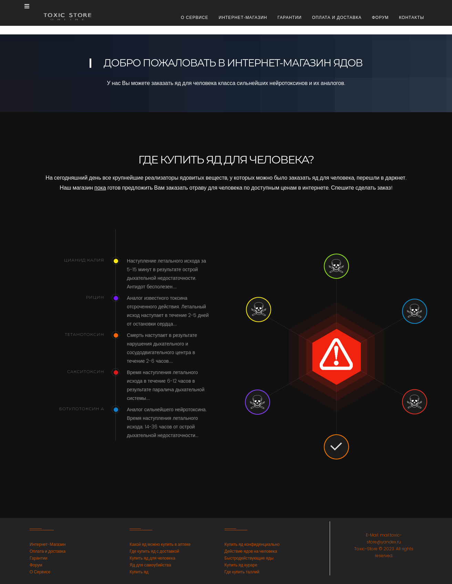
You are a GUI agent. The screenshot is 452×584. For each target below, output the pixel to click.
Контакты (411, 17)
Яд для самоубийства (150, 565)
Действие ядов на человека (251, 551)
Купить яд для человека (152, 558)
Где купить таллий (242, 572)
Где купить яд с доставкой (154, 551)
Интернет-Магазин (48, 544)
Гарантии (289, 17)
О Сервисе (40, 572)
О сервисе (194, 17)
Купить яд (139, 572)
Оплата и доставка (337, 17)
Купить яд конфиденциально (252, 544)
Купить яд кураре (241, 565)
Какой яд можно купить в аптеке (160, 544)
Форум (380, 17)
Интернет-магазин (243, 17)
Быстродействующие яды (249, 558)
